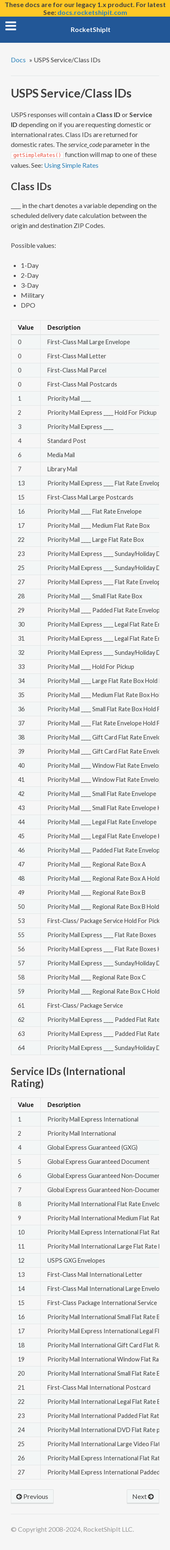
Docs (18, 60)
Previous (32, 1496)
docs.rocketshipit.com (92, 12)
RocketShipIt (91, 29)
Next (143, 1496)
